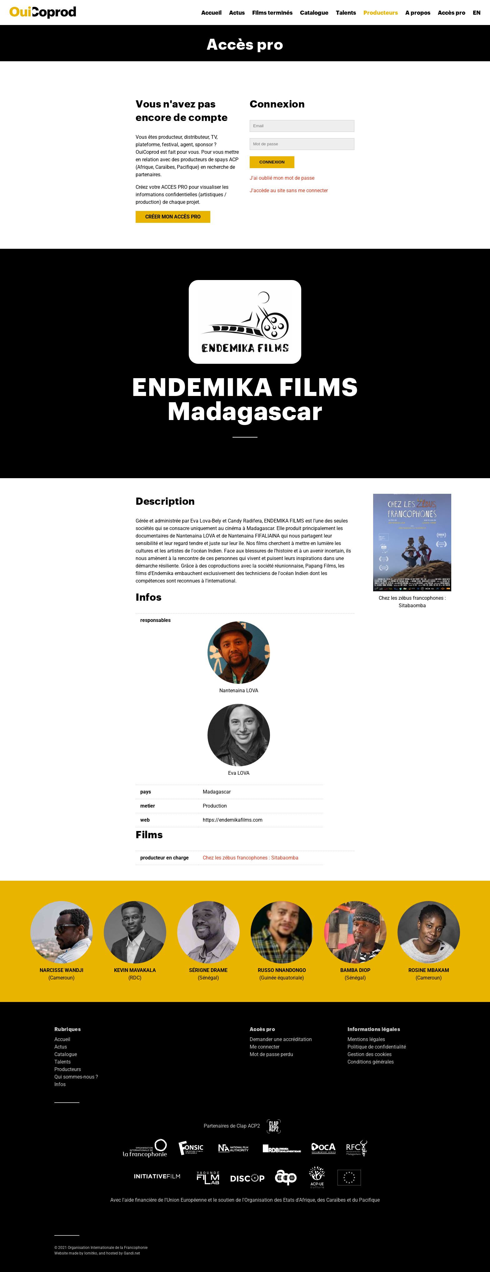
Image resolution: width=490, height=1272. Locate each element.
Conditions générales (371, 1062)
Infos (60, 1084)
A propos (417, 12)
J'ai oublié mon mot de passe (282, 178)
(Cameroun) (61, 941)
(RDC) (135, 941)
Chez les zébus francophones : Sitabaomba (250, 858)
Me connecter (264, 1047)
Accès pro (451, 12)
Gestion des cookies (370, 1054)
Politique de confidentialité (377, 1047)
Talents (346, 12)
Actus (237, 12)
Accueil (211, 12)
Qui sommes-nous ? (76, 1077)
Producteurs (380, 12)
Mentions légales (366, 1039)
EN (477, 12)
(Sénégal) (208, 941)
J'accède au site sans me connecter (289, 190)
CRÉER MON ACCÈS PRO (173, 217)
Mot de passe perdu (271, 1054)
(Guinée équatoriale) (282, 941)
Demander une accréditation (281, 1039)
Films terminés (272, 12)
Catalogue (314, 12)
